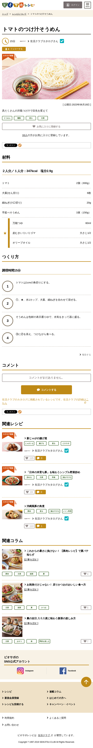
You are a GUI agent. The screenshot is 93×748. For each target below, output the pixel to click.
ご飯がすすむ (66, 477)
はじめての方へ (57, 698)
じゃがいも (29, 443)
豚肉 (29, 511)
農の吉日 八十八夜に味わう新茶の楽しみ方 (51, 618)
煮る (53, 443)
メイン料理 (67, 511)
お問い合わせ (12, 724)
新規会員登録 (12, 698)
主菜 (41, 477)
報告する (86, 354)
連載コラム (55, 691)
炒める (29, 477)
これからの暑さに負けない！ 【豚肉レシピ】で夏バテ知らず (57, 552)
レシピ (8, 691)
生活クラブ (46, 735)
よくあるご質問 (57, 717)
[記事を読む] (31, 559)
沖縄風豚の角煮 (35, 506)
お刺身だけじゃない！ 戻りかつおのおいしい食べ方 (56, 584)
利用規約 (9, 717)
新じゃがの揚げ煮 (37, 438)
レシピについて (19, 14)
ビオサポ (65, 443)
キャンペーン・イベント (62, 704)
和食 (53, 477)
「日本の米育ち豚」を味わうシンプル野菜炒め (53, 472)
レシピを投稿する (14, 704)
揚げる (41, 443)
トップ (5, 14)
